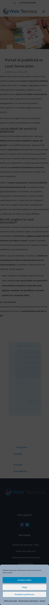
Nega (24, 587)
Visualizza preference (24, 594)
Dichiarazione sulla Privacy (28, 601)
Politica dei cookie (10, 601)
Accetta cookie (24, 580)
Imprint (42, 601)
